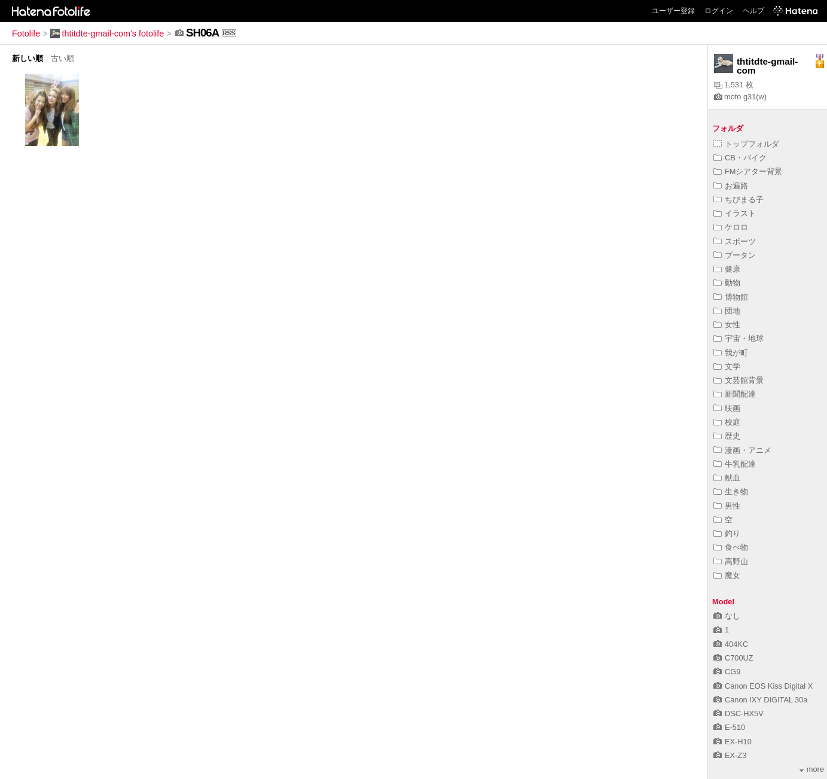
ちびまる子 (738, 199)
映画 (726, 408)
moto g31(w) (740, 96)
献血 (726, 477)
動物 (726, 282)
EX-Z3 (729, 755)
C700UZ (733, 657)
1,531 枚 (733, 84)
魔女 (726, 575)
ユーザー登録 (673, 11)
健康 (726, 268)
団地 (726, 310)
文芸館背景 (738, 380)
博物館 (730, 297)
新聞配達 (734, 394)
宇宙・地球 (738, 338)
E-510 (729, 727)
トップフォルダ (746, 143)
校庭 (726, 422)
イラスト (734, 213)
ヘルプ (753, 11)
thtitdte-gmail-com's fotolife (107, 33)
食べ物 (730, 547)
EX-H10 (732, 741)
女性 (726, 324)
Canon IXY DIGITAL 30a (760, 699)
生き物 (730, 491)
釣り (726, 533)
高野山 (730, 561)
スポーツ (734, 241)
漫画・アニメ (742, 450)
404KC (730, 644)
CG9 (726, 671)
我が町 (730, 352)
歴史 (726, 435)
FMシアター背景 (747, 171)
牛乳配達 (734, 464)
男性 (726, 505)
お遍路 (730, 185)
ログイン (718, 11)
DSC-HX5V (738, 713)
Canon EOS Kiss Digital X (763, 685)
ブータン (734, 255)
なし (726, 615)
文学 (726, 366)
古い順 (62, 58)
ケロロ (730, 227)
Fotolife (26, 33)
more (811, 769)
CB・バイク (740, 157)
